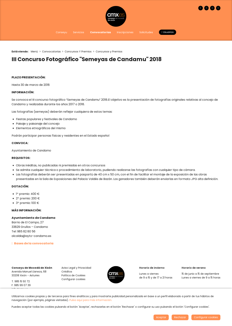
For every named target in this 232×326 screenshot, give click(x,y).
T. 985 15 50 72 (21, 281)
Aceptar (161, 317)
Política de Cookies (73, 275)
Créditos (66, 271)
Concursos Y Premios (78, 51)
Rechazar (180, 317)
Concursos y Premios (109, 51)
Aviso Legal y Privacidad (76, 268)
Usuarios (167, 32)
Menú (34, 51)
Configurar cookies (73, 279)
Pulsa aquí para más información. (90, 300)
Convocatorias (51, 51)
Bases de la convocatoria (32, 243)
